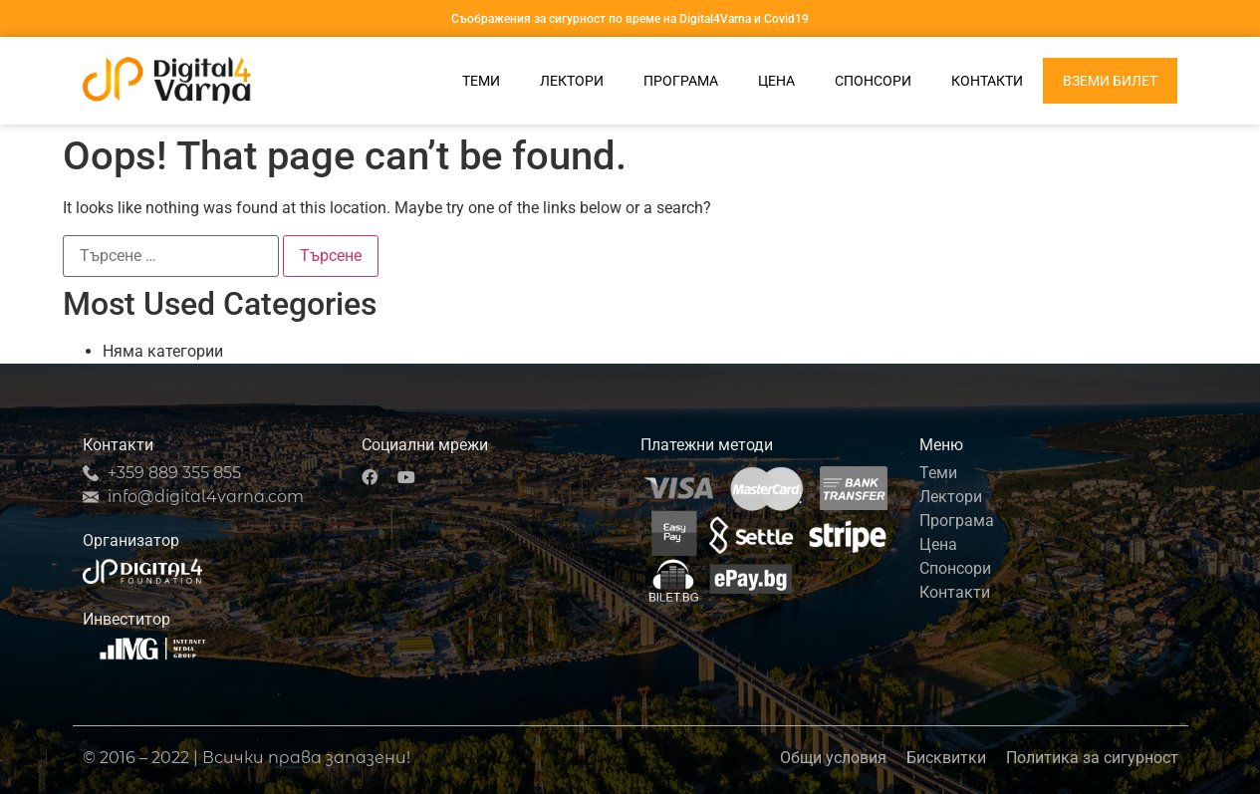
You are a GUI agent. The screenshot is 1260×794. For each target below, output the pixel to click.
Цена (776, 81)
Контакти (987, 81)
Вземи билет (1110, 81)
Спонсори (873, 81)
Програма (680, 81)
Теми (481, 81)
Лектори (572, 81)
